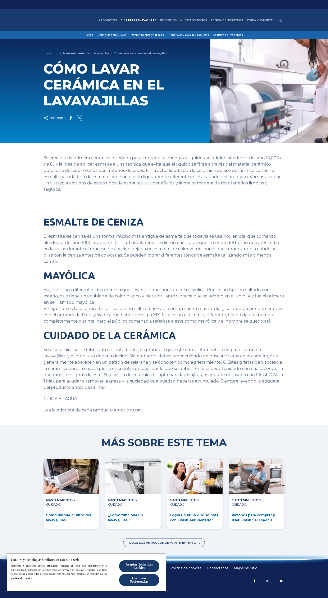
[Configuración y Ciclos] (111, 35)
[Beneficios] (168, 20)
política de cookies (21, 578)
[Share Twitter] (79, 118)
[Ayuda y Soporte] (259, 20)
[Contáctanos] (218, 568)
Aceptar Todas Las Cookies (139, 566)
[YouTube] (281, 581)
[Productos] (108, 20)
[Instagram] (267, 581)
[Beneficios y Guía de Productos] (188, 35)
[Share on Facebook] (70, 118)
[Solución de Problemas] (228, 35)
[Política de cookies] (186, 568)
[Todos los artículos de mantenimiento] (164, 542)
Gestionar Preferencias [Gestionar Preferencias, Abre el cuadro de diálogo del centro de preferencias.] (139, 579)
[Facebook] (254, 581)
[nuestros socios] (193, 20)
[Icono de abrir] (280, 20)
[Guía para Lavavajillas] (138, 20)
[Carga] (89, 35)
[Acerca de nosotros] (226, 20)
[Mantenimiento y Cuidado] (147, 35)
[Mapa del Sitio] (246, 568)
